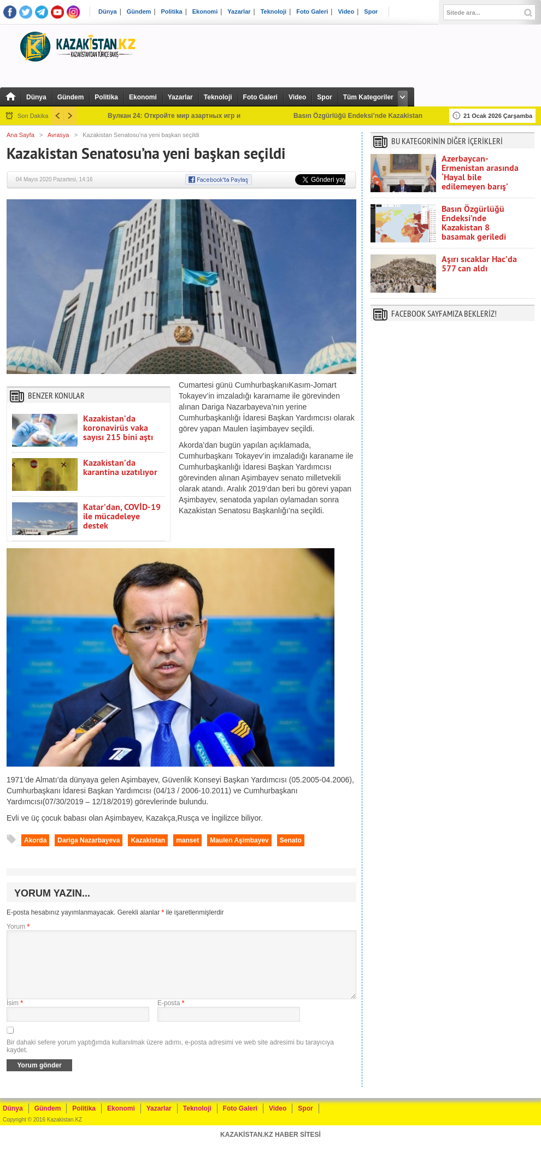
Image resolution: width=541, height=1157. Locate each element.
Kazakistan (148, 840)
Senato (291, 840)
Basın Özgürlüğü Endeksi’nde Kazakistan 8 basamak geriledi (474, 222)
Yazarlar (238, 12)
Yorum (18, 926)
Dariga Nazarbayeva (88, 840)
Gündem (139, 12)
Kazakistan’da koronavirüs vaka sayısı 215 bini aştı (118, 428)
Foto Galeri (312, 12)
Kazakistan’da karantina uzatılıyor (120, 467)
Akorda (35, 840)
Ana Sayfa (20, 135)
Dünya (107, 12)
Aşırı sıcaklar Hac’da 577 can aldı (479, 263)
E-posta (170, 1016)
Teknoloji (273, 12)
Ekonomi (204, 12)
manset (187, 840)
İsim (15, 1016)
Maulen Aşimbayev (239, 840)
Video (346, 12)
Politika (172, 12)
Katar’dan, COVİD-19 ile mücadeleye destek (122, 516)
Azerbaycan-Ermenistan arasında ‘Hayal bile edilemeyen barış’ (480, 172)
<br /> (452, 443)
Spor (371, 12)
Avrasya (58, 135)
